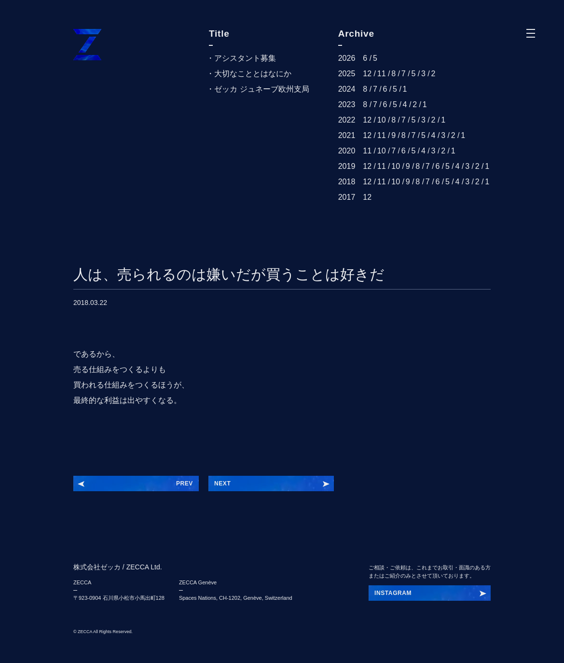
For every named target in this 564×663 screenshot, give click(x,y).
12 (367, 73)
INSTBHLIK (391, 593)
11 (381, 73)
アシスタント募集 (245, 58)
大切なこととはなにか (252, 73)
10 (381, 120)
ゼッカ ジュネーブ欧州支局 (261, 89)
